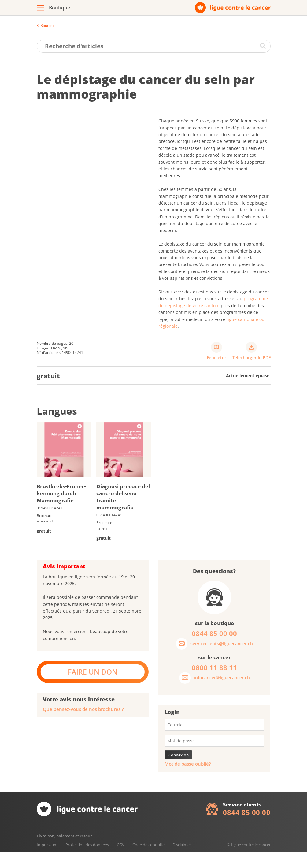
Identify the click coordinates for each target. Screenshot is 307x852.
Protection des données (87, 844)
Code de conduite (148, 844)
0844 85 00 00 (246, 812)
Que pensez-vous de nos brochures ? (83, 709)
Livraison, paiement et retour (64, 836)
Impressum (47, 844)
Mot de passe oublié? (188, 764)
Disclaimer (181, 844)
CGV (120, 844)
